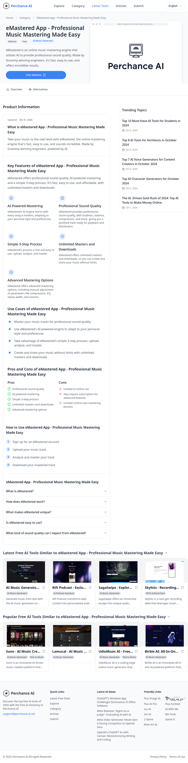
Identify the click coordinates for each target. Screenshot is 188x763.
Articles (121, 6)
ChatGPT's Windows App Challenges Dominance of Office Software (116, 702)
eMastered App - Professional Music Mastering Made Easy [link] (71, 17)
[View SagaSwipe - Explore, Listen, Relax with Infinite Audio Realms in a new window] (118, 572)
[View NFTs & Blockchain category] (155, 593)
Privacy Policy (158, 756)
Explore (59, 6)
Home (9, 17)
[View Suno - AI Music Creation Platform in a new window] (26, 636)
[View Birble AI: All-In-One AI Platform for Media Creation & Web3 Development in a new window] (165, 636)
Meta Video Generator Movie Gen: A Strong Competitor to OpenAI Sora (117, 723)
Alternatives (38, 89)
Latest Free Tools (60, 698)
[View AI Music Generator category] (17, 593)
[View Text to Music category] (37, 657)
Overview (14, 89)
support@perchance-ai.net (19, 714)
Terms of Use (177, 756)
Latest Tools (100, 6)
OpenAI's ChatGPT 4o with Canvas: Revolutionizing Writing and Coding (116, 735)
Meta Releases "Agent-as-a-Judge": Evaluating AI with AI (114, 712)
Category (78, 6)
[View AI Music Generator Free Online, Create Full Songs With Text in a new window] (26, 572)
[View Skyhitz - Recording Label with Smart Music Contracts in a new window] (165, 572)
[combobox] (175, 6)
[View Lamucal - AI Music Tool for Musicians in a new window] (72, 636)
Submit (139, 6)
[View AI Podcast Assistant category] (63, 593)
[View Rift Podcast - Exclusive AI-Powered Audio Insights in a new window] (72, 572)
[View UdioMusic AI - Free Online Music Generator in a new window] (118, 636)
